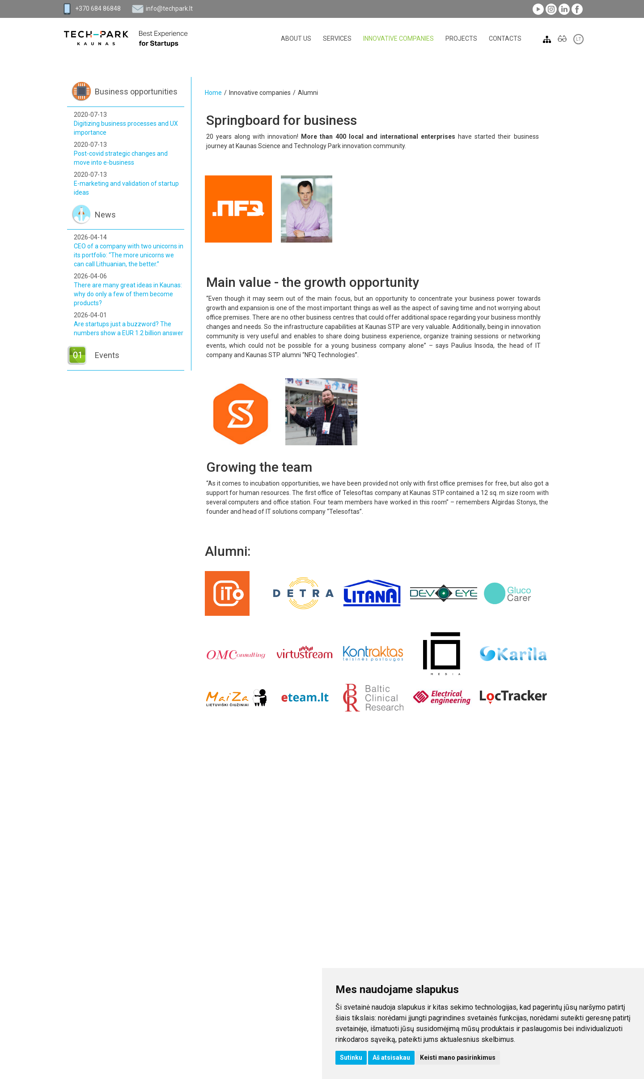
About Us (296, 38)
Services (337, 38)
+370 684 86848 (98, 8)
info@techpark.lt (169, 8)
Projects (461, 38)
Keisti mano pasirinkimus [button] (458, 1057)
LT (578, 39)
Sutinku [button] (351, 1057)
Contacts (505, 38)
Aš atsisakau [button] (391, 1057)
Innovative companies (398, 38)
